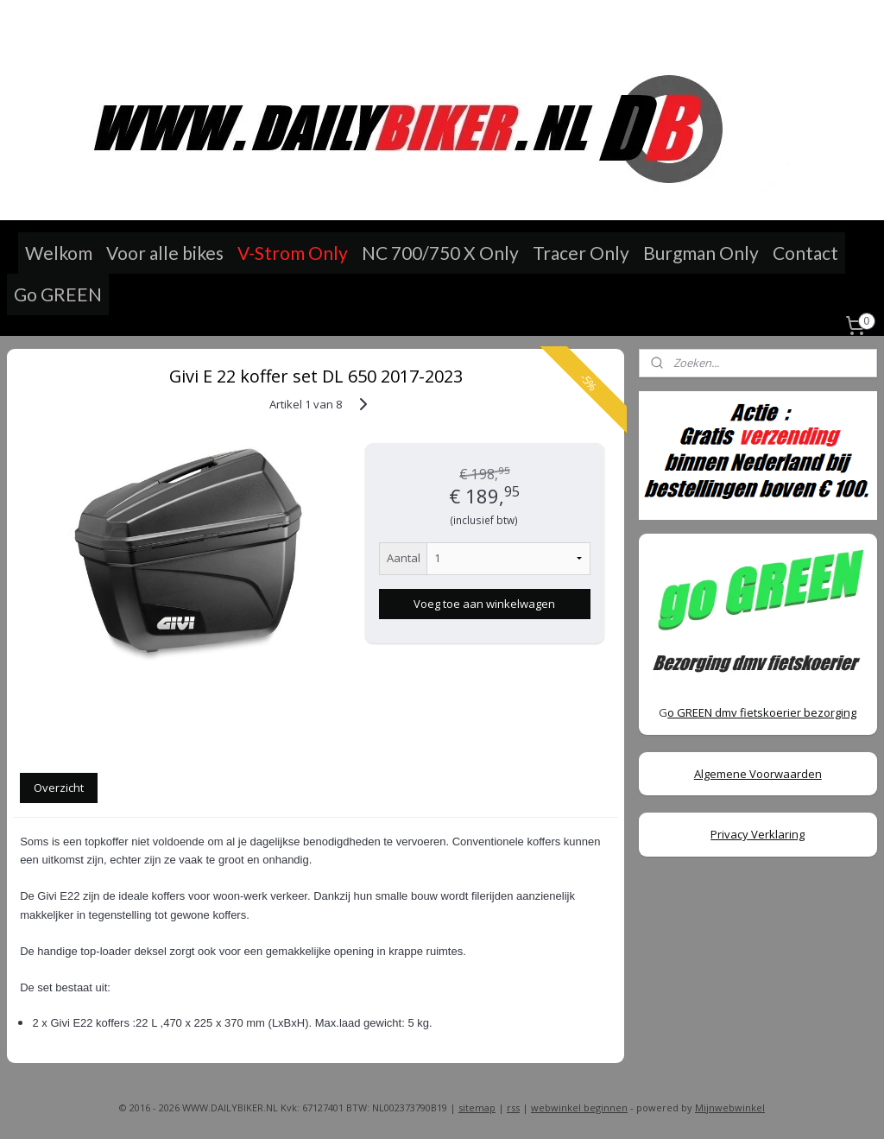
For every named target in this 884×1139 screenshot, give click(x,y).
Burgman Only (701, 252)
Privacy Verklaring (757, 834)
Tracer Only (581, 252)
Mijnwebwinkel (730, 1107)
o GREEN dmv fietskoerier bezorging (761, 712)
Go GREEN (58, 294)
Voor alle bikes (165, 252)
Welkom (58, 252)
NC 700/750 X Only (440, 252)
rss (513, 1107)
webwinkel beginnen (579, 1107)
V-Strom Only (292, 252)
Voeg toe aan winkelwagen (484, 603)
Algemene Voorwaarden (758, 773)
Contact (805, 252)
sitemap (477, 1107)
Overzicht (59, 787)
